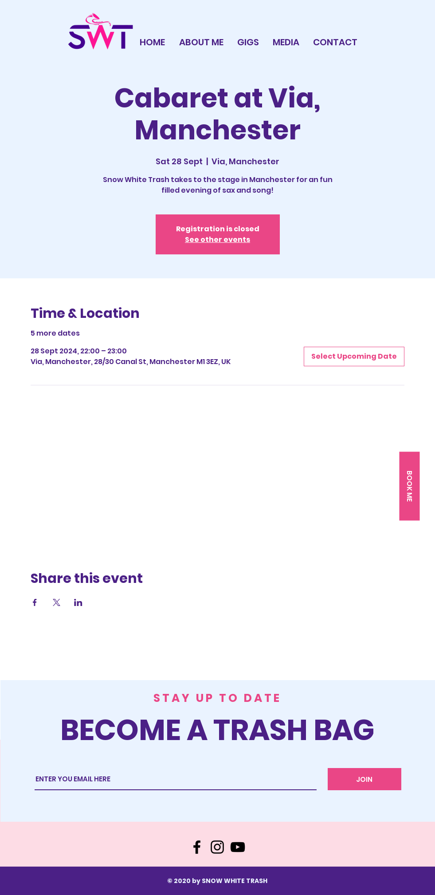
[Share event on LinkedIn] (78, 602)
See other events (217, 239)
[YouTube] (238, 847)
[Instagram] (217, 847)
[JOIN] (364, 779)
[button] (409, 486)
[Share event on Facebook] (35, 602)
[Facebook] (197, 847)
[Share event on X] (56, 602)
